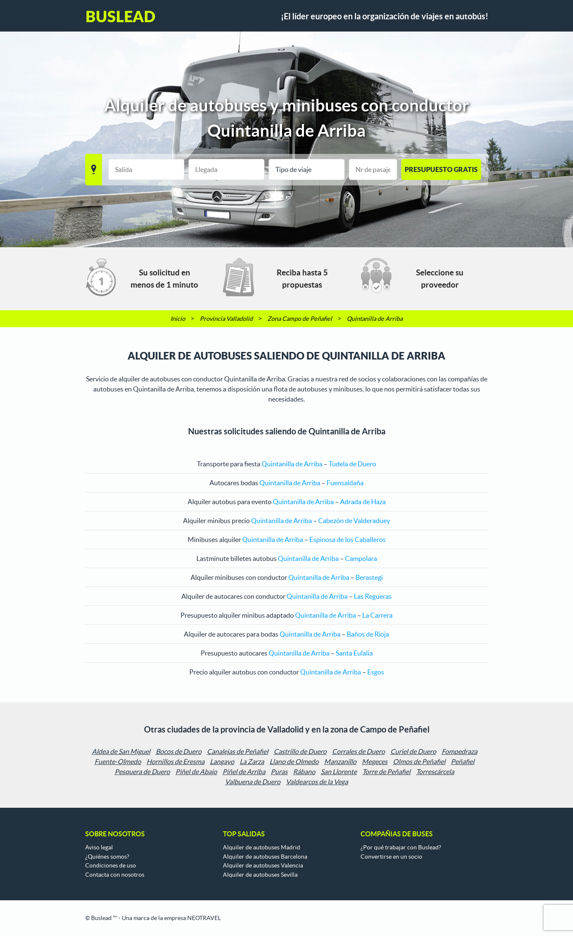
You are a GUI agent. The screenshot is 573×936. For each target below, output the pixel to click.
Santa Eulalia (354, 653)
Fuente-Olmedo (117, 761)
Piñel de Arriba (243, 771)
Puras (279, 771)
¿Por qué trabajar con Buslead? (401, 847)
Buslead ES (121, 16)
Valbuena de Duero (252, 781)
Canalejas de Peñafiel (237, 751)
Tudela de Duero (352, 464)
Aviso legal (99, 847)
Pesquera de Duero (142, 771)
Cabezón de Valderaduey (354, 520)
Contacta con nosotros (114, 874)
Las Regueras (373, 596)
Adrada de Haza (363, 501)
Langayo (222, 761)
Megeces (374, 761)
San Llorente (339, 771)
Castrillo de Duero (300, 751)
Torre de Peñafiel (386, 771)
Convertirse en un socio (391, 856)
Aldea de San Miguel (121, 751)
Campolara (361, 558)
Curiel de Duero (413, 751)
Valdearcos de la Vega (317, 781)
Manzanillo (340, 761)
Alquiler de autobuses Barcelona (265, 856)
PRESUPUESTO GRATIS (441, 169)
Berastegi (369, 577)
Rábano (304, 771)
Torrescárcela (435, 771)
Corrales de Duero (358, 751)
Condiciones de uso (110, 865)
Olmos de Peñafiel (419, 761)
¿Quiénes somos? (107, 856)
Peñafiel (462, 761)
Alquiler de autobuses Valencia (263, 865)
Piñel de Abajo (196, 771)
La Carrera (377, 615)
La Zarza (252, 761)
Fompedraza (459, 751)
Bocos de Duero (178, 751)
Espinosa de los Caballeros (347, 539)
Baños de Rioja (368, 634)
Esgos (375, 672)
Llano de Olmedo (294, 761)
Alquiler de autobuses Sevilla (260, 874)
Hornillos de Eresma (175, 761)
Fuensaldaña (345, 483)
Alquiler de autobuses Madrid (261, 847)
